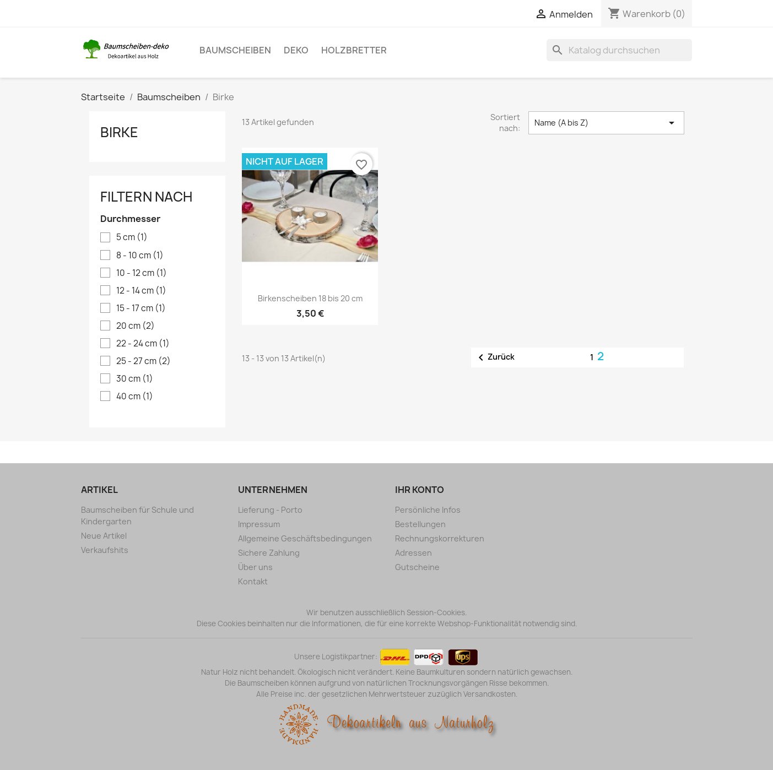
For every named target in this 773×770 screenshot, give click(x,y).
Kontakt (253, 581)
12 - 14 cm (141, 290)
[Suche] (619, 50)
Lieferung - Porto (270, 510)
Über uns (255, 567)
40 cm (134, 396)
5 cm (132, 237)
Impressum (259, 524)
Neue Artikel (104, 535)
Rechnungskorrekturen (439, 538)
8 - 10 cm (140, 255)
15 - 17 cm (141, 308)
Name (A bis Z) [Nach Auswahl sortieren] (606, 122)
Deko (296, 50)
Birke (119, 132)
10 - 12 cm (141, 273)
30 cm (134, 378)
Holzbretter (354, 50)
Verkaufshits (104, 550)
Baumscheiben (235, 50)
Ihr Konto (419, 490)
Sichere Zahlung (269, 552)
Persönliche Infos (428, 510)
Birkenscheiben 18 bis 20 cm (310, 298)
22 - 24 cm (143, 343)
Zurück (494, 357)
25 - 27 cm (143, 361)
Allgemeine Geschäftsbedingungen (305, 538)
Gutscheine (417, 567)
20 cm (135, 326)
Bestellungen (420, 524)
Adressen (413, 552)
